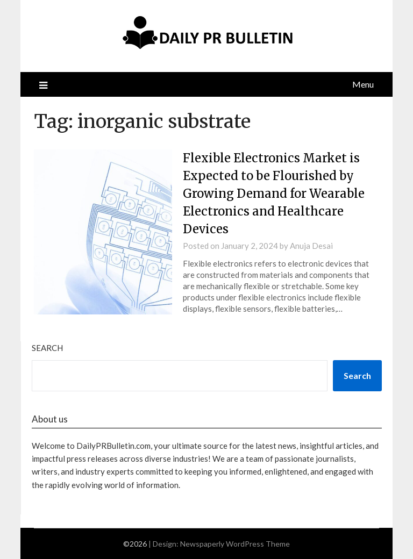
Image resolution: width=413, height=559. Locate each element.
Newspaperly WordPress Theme (235, 543)
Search (47, 348)
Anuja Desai (311, 245)
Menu (363, 84)
